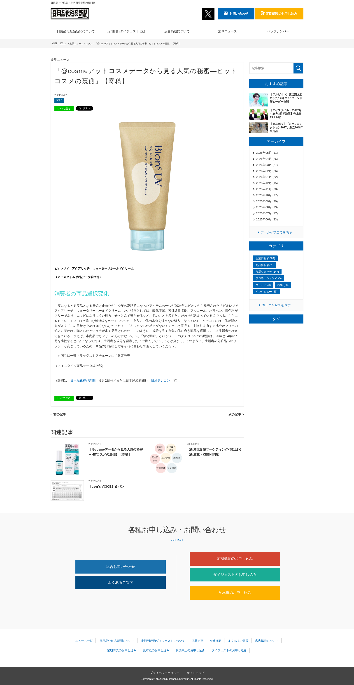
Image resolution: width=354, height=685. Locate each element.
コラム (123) (263, 285)
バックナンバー (278, 31)
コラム (89, 43)
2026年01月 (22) (267, 177)
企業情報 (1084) (265, 258)
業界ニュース (227, 31)
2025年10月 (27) (267, 195)
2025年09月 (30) (267, 201)
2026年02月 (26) (267, 171)
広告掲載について (177, 31)
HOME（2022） (59, 43)
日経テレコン (160, 380)
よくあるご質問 (120, 582)
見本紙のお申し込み (235, 593)
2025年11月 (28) (267, 189)
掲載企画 (197, 640)
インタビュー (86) (266, 291)
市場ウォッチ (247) (267, 271)
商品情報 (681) (264, 265)
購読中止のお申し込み (190, 650)
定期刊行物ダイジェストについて (163, 640)
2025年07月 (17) (267, 213)
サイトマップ (195, 673)
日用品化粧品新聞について (76, 31)
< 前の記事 (58, 414)
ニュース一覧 (84, 640)
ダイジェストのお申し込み (234, 574)
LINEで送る (64, 108)
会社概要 (215, 640)
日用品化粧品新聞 (82, 380)
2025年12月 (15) (267, 183)
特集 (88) (283, 285)
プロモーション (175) (269, 278)
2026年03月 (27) (267, 165)
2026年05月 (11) (267, 152)
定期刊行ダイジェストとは (126, 31)
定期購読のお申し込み (235, 558)
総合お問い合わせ (120, 567)
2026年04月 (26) (267, 159)
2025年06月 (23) (267, 219)
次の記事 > (236, 414)
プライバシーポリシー (164, 673)
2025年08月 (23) (267, 207)
